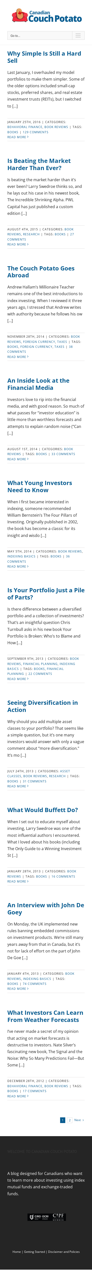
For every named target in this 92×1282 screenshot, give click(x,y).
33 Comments (63, 454)
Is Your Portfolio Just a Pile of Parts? (46, 593)
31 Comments (35, 781)
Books (12, 132)
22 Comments (40, 674)
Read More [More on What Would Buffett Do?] (16, 881)
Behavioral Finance (24, 127)
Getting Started (34, 1252)
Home (17, 1252)
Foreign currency (39, 342)
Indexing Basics (21, 556)
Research (31, 234)
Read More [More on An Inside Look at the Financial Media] (16, 459)
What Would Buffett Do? (42, 810)
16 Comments (63, 876)
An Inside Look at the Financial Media (38, 384)
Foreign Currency (36, 347)
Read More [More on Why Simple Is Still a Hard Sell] (16, 137)
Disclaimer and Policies (64, 1252)
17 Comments (35, 1091)
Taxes (62, 342)
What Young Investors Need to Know (39, 486)
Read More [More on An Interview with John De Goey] (16, 989)
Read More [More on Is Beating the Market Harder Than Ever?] (16, 244)
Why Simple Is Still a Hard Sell (44, 57)
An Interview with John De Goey (45, 908)
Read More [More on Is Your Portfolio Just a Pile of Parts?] (16, 679)
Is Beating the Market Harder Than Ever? (39, 164)
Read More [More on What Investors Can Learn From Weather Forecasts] (16, 1096)
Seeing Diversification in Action (42, 706)
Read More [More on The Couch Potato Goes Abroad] (16, 357)
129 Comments (36, 132)
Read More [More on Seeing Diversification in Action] (16, 786)
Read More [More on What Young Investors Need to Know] (16, 566)
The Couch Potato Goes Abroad (41, 271)
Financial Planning (40, 664)
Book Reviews (56, 127)
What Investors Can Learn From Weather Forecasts (45, 1016)
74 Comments (35, 984)
